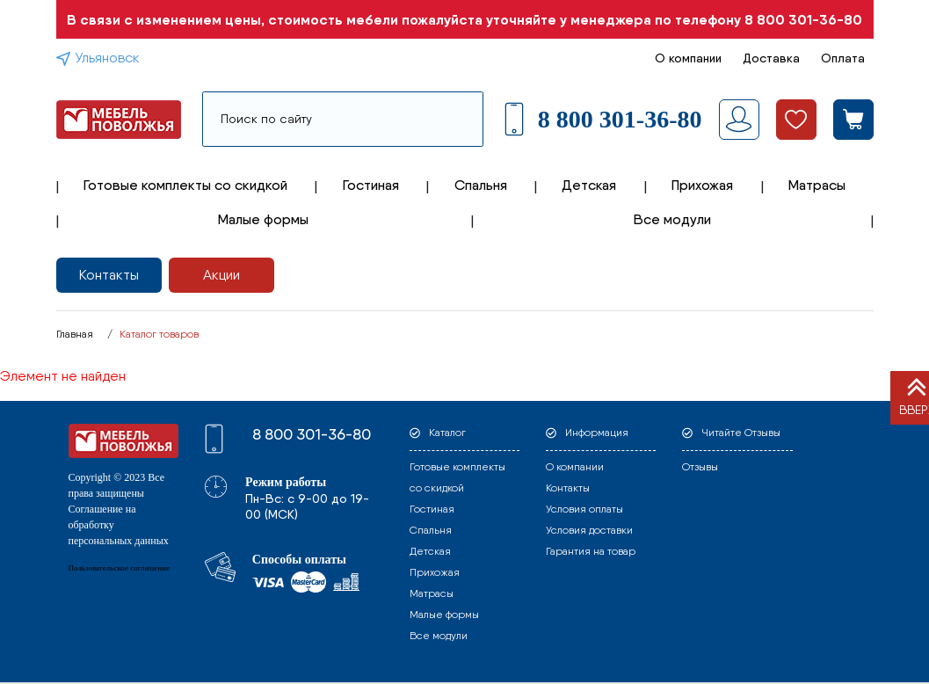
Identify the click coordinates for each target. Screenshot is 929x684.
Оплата (843, 58)
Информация (596, 432)
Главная (74, 334)
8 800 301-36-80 (803, 19)
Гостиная (371, 185)
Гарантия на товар (590, 551)
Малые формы (263, 219)
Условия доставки (589, 530)
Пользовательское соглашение (119, 568)
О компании (688, 58)
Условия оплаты (584, 509)
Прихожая (702, 185)
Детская (589, 185)
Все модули (672, 219)
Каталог (447, 432)
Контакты (109, 274)
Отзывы (700, 467)
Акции (221, 274)
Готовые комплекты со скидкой (185, 185)
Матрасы (817, 185)
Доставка (771, 58)
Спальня (480, 185)
